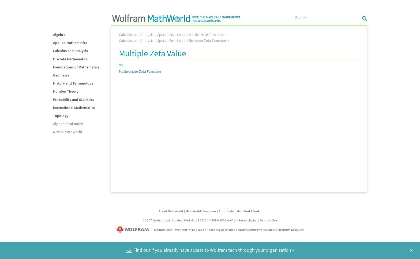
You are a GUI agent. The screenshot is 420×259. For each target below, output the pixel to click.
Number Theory (65, 91)
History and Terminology (73, 83)
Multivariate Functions (206, 34)
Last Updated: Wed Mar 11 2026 (185, 220)
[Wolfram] (134, 230)
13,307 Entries (152, 220)
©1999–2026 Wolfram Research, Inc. (233, 220)
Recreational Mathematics (74, 107)
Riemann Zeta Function (207, 40)
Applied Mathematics (70, 42)
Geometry (61, 75)
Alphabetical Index (68, 123)
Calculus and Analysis (70, 50)
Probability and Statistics (73, 99)
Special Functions (171, 34)
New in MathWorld (67, 131)
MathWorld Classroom (201, 211)
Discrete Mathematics (70, 59)
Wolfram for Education (190, 230)
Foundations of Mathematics (76, 67)
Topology (60, 115)
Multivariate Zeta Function (140, 71)
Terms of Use (268, 220)
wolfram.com (163, 230)
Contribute (226, 211)
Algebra (59, 34)
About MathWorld (171, 211)
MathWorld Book (248, 211)
